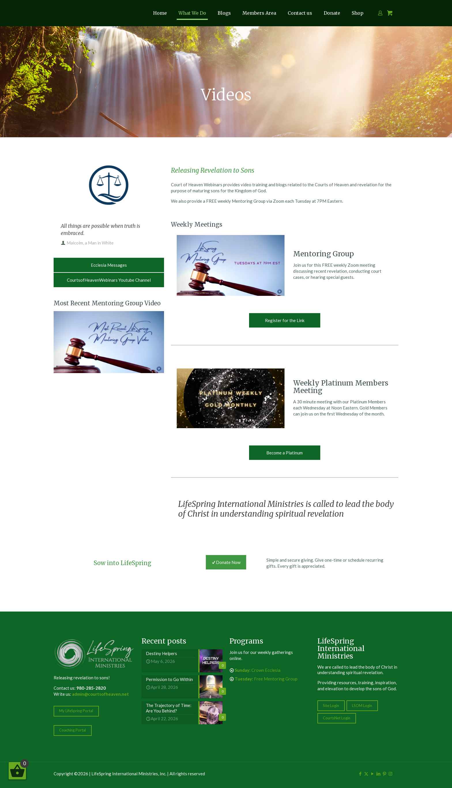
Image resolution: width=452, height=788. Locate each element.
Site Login (331, 705)
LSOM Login (362, 705)
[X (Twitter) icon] (366, 773)
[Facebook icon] (360, 773)
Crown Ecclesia (257, 670)
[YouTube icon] (372, 773)
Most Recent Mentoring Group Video (107, 303)
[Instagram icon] (390, 773)
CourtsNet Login (336, 718)
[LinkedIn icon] (378, 773)
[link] (109, 342)
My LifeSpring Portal (76, 710)
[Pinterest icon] (384, 773)
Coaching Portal (72, 730)
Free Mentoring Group (266, 678)
